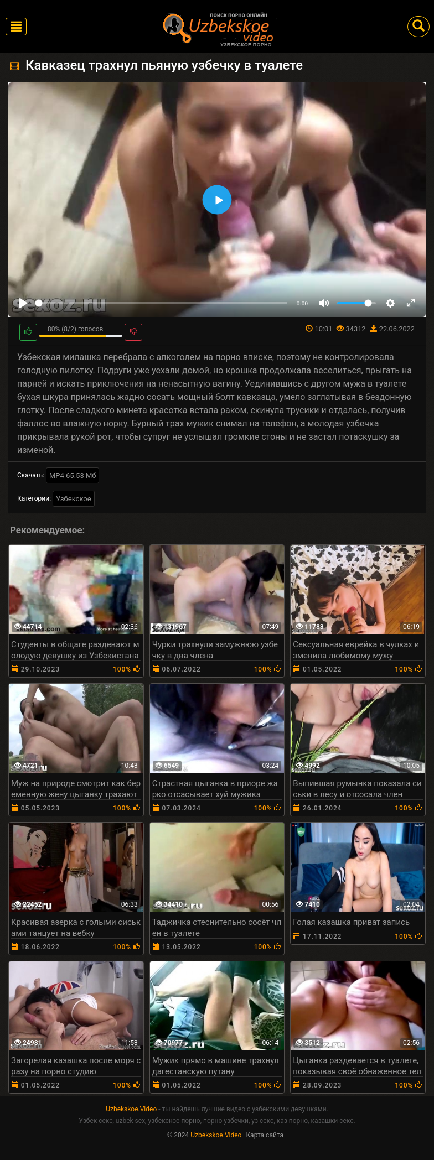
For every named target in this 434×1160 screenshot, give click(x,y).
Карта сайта (264, 1135)
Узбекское (73, 499)
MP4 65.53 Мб (72, 475)
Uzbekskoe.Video (131, 1109)
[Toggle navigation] (16, 26)
